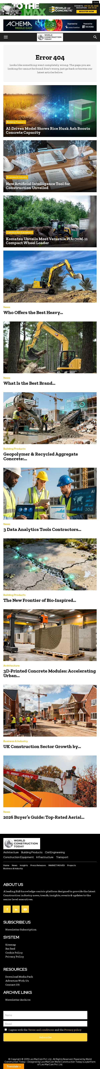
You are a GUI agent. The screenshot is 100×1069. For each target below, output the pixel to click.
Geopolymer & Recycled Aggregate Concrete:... (40, 456)
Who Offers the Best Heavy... (33, 312)
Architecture (11, 666)
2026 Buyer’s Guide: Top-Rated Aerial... (43, 817)
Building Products (16, 122)
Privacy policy (72, 1029)
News (6, 307)
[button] (5, 37)
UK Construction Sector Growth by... (42, 746)
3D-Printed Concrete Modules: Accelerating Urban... (49, 673)
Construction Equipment (19, 232)
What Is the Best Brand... (29, 383)
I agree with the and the (42, 1029)
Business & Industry (17, 177)
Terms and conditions (41, 1029)
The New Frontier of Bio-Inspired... (39, 600)
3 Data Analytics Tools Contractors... (42, 529)
